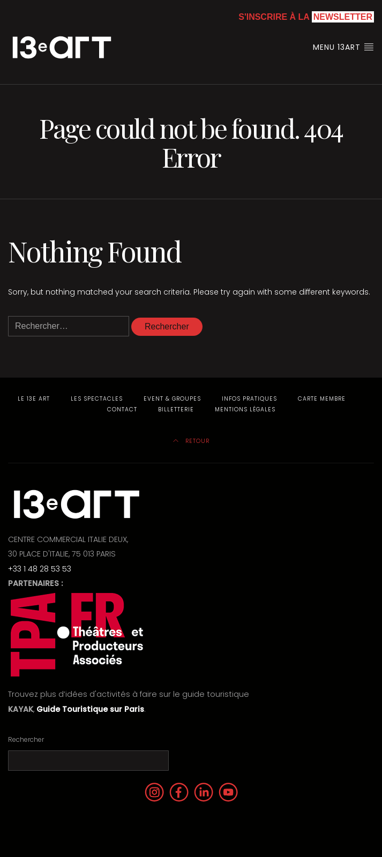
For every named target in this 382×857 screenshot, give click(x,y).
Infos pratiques (249, 399)
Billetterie (176, 409)
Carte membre (322, 399)
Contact (122, 409)
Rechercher (26, 739)
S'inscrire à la (306, 16)
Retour (191, 441)
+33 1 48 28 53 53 (39, 568)
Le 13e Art (34, 399)
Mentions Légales (245, 409)
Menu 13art (343, 47)
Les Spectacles (97, 399)
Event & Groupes (172, 399)
